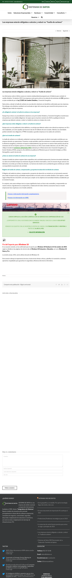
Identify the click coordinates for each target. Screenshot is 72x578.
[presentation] (14, 480)
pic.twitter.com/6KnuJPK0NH (18, 559)
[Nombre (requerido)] (32, 468)
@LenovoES (25, 565)
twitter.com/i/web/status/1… (26, 576)
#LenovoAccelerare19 (15, 565)
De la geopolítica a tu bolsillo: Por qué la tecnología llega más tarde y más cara (52, 504)
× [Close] (68, 212)
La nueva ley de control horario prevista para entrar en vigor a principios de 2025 (53, 525)
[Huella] (36, 62)
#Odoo (11, 550)
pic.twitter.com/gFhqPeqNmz (19, 568)
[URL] (32, 475)
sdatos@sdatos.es (18, 1)
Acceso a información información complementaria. (23, 194)
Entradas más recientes (47, 498)
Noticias (4, 275)
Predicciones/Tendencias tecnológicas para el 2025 (53, 518)
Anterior (59, 31)
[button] (42, 17)
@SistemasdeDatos (47, 561)
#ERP (7, 550)
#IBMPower (29, 575)
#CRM (23, 550)
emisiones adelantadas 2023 (22, 148)
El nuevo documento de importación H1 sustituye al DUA (53, 512)
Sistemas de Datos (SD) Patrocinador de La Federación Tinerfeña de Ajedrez (50, 541)
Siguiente (65, 31)
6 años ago (9, 553)
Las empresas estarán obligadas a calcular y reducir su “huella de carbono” (53, 533)
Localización (51, 558)
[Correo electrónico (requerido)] (32, 472)
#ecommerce (17, 550)
